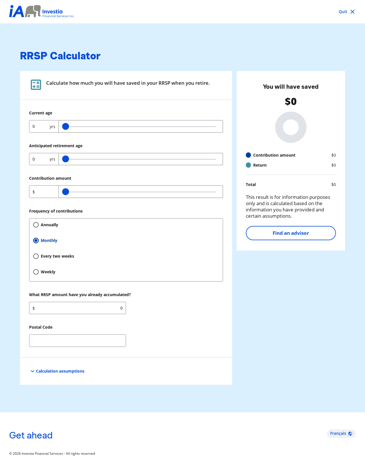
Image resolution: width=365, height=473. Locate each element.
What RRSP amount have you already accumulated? (80, 294)
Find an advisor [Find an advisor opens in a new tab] (291, 233)
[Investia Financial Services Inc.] (41, 12)
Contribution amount (50, 178)
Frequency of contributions (56, 211)
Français (341, 433)
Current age (40, 113)
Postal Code (40, 327)
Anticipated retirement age (55, 145)
